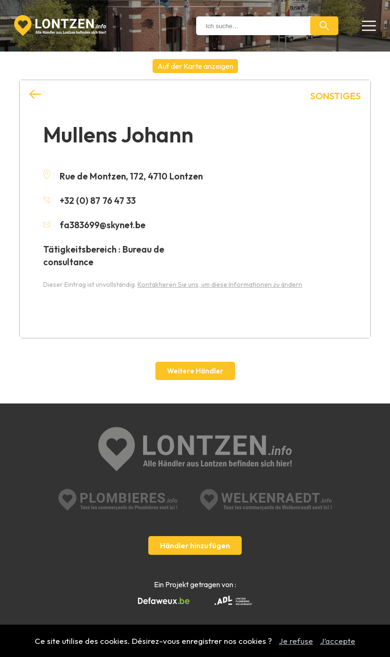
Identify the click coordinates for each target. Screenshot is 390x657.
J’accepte (337, 641)
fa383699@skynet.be (94, 225)
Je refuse (296, 641)
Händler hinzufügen (195, 545)
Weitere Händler (195, 370)
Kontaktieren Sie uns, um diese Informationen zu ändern (220, 284)
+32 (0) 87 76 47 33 (89, 200)
